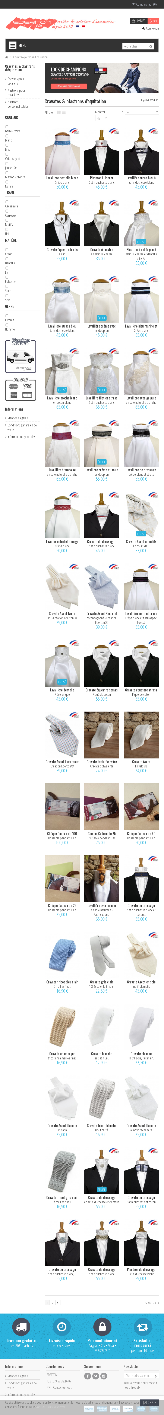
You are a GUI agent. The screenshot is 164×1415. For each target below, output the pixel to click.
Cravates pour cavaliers (15, 80)
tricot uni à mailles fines (62, 1058)
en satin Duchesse (102, 254)
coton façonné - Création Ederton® (102, 620)
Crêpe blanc (62, 182)
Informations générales (21, 436)
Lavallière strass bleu (62, 326)
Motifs (9, 224)
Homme (10, 329)
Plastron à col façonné (141, 249)
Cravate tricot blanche (101, 1125)
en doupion (102, 330)
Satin (8, 290)
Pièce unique (62, 694)
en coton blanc (62, 402)
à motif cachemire (141, 1130)
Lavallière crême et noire (101, 469)
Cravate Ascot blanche (62, 1125)
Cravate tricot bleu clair (62, 982)
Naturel (9, 186)
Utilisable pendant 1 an (62, 838)
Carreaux (10, 215)
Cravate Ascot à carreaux (62, 761)
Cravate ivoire (141, 761)
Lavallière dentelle (62, 690)
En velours (141, 766)
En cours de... (141, 546)
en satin (62, 1130)
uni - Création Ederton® (62, 618)
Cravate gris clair (101, 982)
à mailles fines (62, 986)
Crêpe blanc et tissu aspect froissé (141, 620)
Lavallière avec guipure (141, 398)
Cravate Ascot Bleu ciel (101, 613)
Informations (14, 409)
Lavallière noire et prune (141, 613)
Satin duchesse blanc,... (62, 1274)
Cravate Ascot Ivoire (62, 613)
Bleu (7, 149)
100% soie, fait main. (101, 986)
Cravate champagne (62, 1053)
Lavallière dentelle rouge (62, 541)
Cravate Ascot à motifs (141, 541)
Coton (8, 253)
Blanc (8, 140)
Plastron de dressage (141, 1269)
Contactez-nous (62, 1387)
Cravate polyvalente (101, 766)
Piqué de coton (102, 694)
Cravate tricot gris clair (62, 1197)
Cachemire (11, 206)
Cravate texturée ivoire (102, 761)
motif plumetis (141, 986)
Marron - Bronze (15, 176)
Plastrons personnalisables (17, 104)
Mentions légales (17, 418)
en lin (62, 254)
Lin (7, 272)
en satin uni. (102, 1058)
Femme (9, 319)
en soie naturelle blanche (141, 402)
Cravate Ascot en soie (141, 982)
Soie (7, 299)
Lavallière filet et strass (101, 398)
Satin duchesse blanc (101, 182)
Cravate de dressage (141, 905)
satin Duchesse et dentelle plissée (141, 256)
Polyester (10, 281)
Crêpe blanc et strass (141, 474)
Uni (7, 233)
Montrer (100, 111)
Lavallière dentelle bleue (62, 177)
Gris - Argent (12, 158)
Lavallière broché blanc (62, 398)
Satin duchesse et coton (141, 1202)
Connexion (150, 28)
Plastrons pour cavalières (16, 92)
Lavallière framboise (62, 469)
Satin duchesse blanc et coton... (141, 912)
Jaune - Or (11, 167)
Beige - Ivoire (12, 130)
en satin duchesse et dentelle (101, 1202)
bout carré (101, 1130)
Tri (122, 111)
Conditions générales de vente (22, 427)
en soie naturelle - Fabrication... (102, 912)
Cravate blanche (101, 1053)
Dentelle (10, 263)
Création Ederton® (62, 766)
